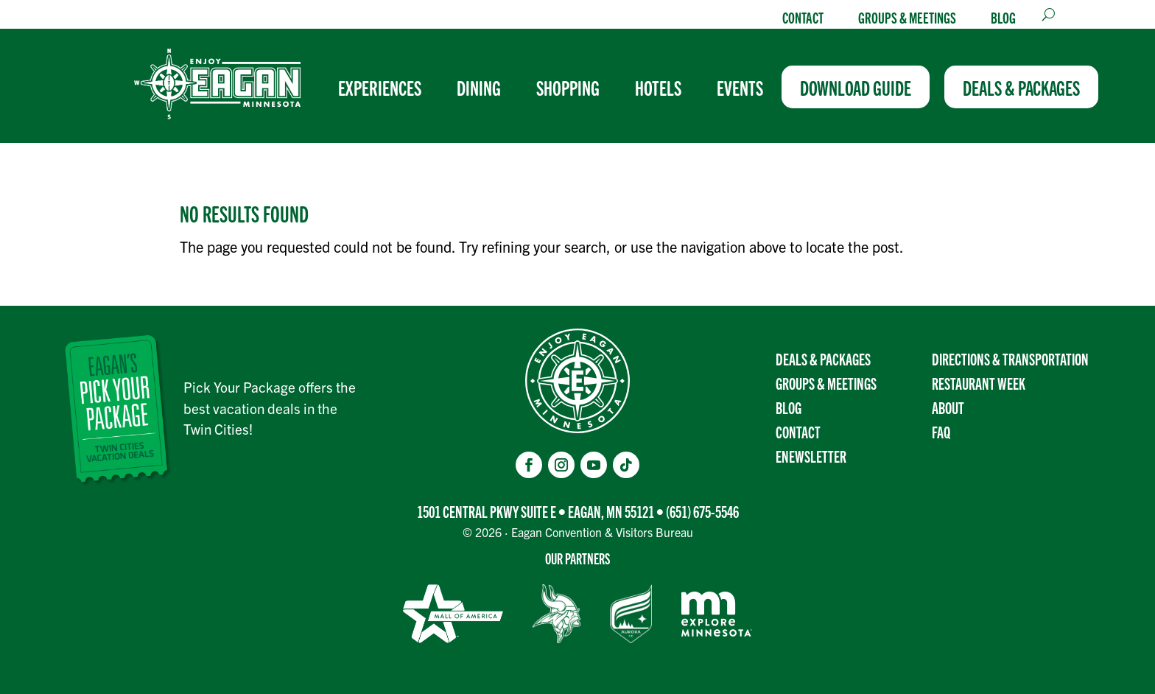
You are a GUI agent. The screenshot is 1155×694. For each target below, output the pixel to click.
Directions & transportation (1010, 358)
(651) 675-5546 (702, 511)
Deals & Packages (823, 358)
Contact (803, 17)
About (948, 407)
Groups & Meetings (907, 17)
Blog (1003, 17)
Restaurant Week (978, 383)
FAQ (941, 431)
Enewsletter (811, 456)
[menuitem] (386, 87)
